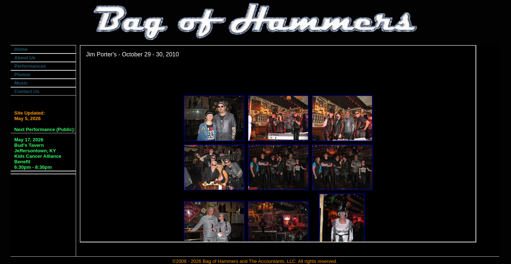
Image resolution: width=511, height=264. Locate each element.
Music (21, 83)
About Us (24, 57)
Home (20, 49)
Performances (30, 66)
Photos (22, 74)
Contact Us (27, 91)
